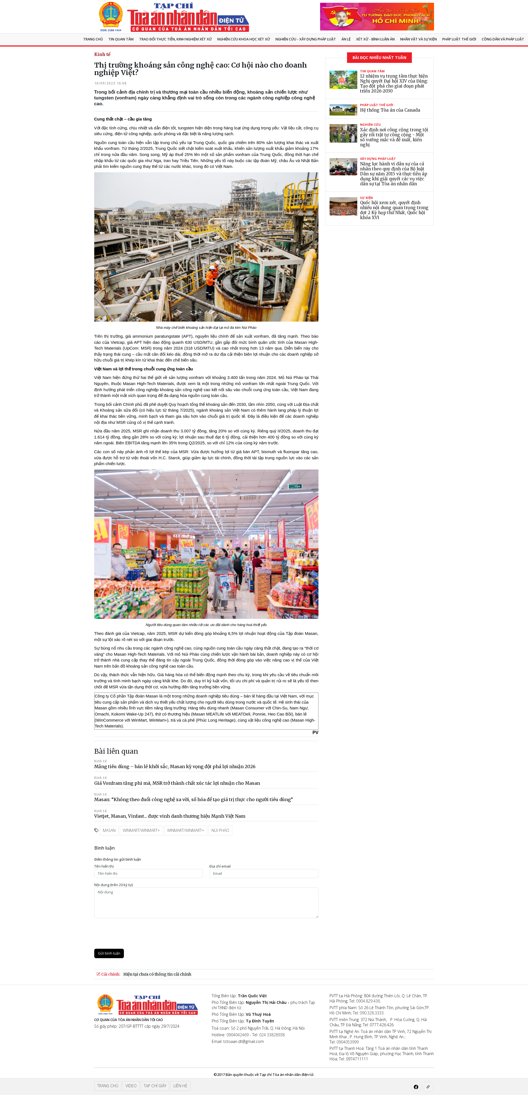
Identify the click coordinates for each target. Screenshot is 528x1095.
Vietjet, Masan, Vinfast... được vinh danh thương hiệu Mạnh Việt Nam (169, 816)
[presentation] (136, 933)
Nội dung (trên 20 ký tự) (113, 885)
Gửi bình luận (109, 953)
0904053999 (347, 1042)
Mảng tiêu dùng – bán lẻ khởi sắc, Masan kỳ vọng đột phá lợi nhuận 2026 (175, 766)
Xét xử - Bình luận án (375, 39)
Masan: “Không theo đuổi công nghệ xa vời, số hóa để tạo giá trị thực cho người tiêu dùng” (193, 799)
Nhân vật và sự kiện (418, 39)
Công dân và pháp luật (503, 39)
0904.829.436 (368, 1001)
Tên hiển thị (104, 866)
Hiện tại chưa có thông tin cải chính (157, 974)
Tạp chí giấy (155, 1085)
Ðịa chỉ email (220, 866)
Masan (109, 830)
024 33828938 (272, 1034)
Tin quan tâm (121, 39)
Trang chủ (93, 39)
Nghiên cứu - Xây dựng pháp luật (306, 39)
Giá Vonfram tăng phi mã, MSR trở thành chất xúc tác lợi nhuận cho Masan (177, 783)
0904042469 (237, 1034)
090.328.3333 (372, 1012)
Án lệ (346, 39)
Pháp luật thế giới (459, 39)
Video (131, 1085)
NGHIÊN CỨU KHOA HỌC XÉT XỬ (243, 39)
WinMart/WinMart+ (141, 830)
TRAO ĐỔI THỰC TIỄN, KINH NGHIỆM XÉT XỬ (175, 39)
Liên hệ (180, 1085)
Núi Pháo (220, 830)
